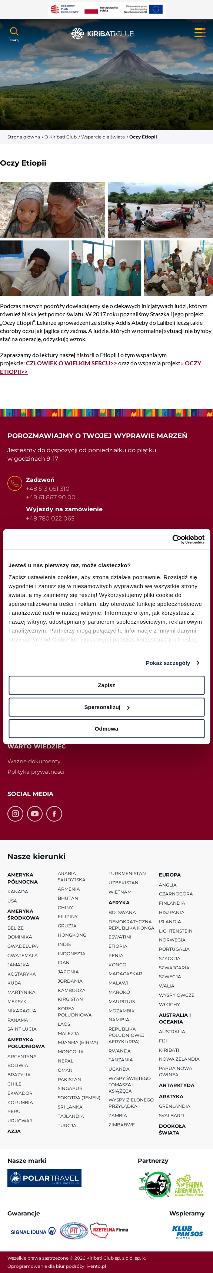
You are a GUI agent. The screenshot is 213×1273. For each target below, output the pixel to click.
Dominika (19, 937)
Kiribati (169, 1050)
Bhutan (68, 898)
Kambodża (72, 990)
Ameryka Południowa (26, 1043)
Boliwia (17, 1065)
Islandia (170, 921)
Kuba (14, 983)
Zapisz (106, 685)
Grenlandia (174, 1106)
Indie (64, 944)
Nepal (65, 1061)
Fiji (163, 1041)
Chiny (65, 907)
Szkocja (169, 958)
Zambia (118, 1115)
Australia (172, 1031)
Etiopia (118, 946)
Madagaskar (125, 973)
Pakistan (69, 1079)
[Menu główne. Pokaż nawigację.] (200, 32)
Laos (64, 1024)
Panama (17, 1020)
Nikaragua (21, 1010)
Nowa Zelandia (179, 1059)
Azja (14, 1131)
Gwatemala (22, 955)
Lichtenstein (176, 930)
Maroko (119, 992)
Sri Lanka (70, 1107)
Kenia (116, 955)
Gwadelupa (22, 946)
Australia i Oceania (175, 1018)
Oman (65, 1070)
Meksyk (17, 1001)
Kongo (117, 964)
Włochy (169, 1004)
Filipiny (68, 916)
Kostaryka (21, 974)
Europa (170, 875)
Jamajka (18, 964)
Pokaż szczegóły (168, 663)
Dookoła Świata (172, 1129)
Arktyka (171, 1096)
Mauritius (122, 1001)
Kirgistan (70, 999)
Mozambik (122, 1010)
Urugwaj (19, 1120)
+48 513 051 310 (48, 488)
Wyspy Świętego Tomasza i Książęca (130, 1084)
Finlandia (172, 903)
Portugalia (174, 949)
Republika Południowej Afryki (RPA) (126, 1035)
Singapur (70, 1088)
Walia (166, 986)
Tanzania (121, 1060)
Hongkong (72, 935)
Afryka (119, 902)
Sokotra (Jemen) (79, 1097)
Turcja (67, 1125)
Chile (14, 1084)
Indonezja (72, 953)
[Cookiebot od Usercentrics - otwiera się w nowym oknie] (172, 539)
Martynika (21, 992)
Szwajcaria (174, 967)
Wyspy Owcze (176, 995)
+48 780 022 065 (50, 518)
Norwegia (172, 940)
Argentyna (22, 1056)
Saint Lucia (22, 1029)
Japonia (68, 972)
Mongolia (71, 1051)
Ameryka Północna (22, 878)
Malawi (118, 983)
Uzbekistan (124, 882)
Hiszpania (171, 912)
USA (12, 900)
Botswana (122, 912)
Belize (15, 928)
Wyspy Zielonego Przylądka (131, 1103)
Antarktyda (176, 1085)
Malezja (68, 1033)
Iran (64, 962)
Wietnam (120, 892)
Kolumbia (20, 1102)
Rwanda (120, 1051)
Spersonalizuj (106, 707)
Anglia (168, 884)
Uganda (119, 1069)
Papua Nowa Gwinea (175, 1071)
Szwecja (170, 976)
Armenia (69, 889)
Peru (14, 1111)
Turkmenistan (127, 873)
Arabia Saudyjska (72, 876)
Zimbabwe (122, 1124)
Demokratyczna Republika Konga (131, 925)
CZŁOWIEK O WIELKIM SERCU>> (71, 362)
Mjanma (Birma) (78, 1042)
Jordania (70, 981)
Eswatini (120, 937)
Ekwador (20, 1093)
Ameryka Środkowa (23, 914)
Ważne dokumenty (33, 761)
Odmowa (106, 728)
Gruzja (67, 925)
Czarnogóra (176, 894)
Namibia (119, 1019)
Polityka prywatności (35, 771)
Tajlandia (71, 1116)
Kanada (17, 891)
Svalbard (171, 1115)
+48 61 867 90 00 (51, 497)
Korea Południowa (75, 1012)
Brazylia (19, 1074)
